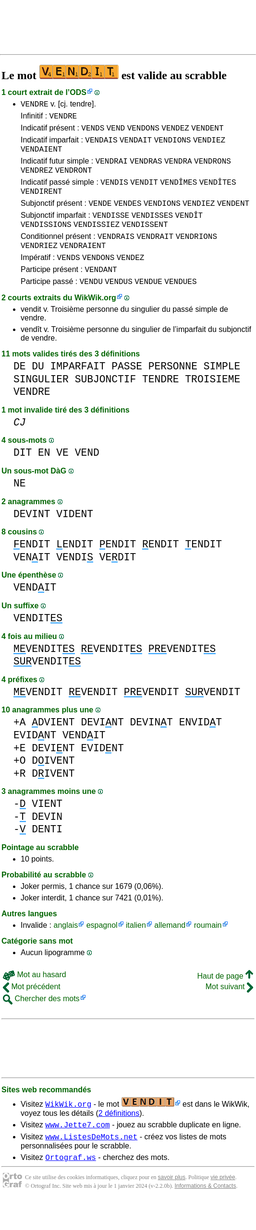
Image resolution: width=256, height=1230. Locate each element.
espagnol (102, 950)
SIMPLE (222, 391)
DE (19, 391)
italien (136, 950)
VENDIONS (172, 145)
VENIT (31, 582)
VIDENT (74, 538)
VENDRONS (212, 169)
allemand (169, 950)
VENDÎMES (178, 193)
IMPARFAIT (78, 391)
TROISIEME (212, 404)
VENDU (91, 305)
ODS (78, 92)
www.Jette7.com (77, 1150)
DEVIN (47, 841)
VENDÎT (189, 230)
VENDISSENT (145, 241)
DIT (22, 477)
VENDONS (143, 132)
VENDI (74, 582)
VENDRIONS (196, 254)
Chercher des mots (41, 1023)
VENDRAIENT (83, 265)
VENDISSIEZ (96, 241)
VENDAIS (101, 145)
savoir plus (171, 1206)
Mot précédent (32, 1011)
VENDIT (144, 193)
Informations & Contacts (205, 1214)
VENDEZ (175, 132)
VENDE (99, 217)
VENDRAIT (154, 254)
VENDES (128, 217)
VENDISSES (152, 230)
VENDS (92, 132)
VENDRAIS (116, 254)
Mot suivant (229, 1011)
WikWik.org (95, 322)
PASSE (126, 391)
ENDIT (31, 569)
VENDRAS (146, 169)
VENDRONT (73, 180)
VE (62, 477)
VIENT (47, 828)
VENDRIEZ (39, 265)
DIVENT (53, 785)
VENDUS (119, 305)
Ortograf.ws (70, 1186)
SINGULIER (41, 404)
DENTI (47, 854)
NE (19, 508)
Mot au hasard (34, 999)
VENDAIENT (41, 156)
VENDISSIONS (46, 241)
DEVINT (31, 538)
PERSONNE (172, 391)
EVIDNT (34, 760)
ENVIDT (200, 747)
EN (44, 477)
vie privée (222, 1206)
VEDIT (117, 582)
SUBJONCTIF (105, 404)
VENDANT (101, 292)
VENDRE (35, 105)
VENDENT (207, 132)
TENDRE (160, 404)
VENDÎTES (217, 193)
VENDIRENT (41, 204)
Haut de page (225, 1000)
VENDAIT (136, 145)
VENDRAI (112, 169)
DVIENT (53, 747)
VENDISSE (110, 230)
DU (38, 391)
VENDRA (178, 169)
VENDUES (180, 305)
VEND (116, 132)
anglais (65, 950)
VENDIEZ (209, 145)
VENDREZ (37, 180)
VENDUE (148, 305)
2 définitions (118, 1138)
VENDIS (114, 193)
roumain (208, 950)
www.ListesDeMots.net (91, 1164)
